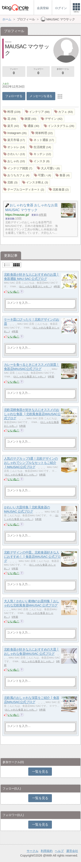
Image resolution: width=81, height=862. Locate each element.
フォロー (13, 71)
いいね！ (13, 291)
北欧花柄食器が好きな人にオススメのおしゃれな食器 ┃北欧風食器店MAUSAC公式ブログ (32, 414)
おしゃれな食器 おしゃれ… (35, 286)
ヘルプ (59, 851)
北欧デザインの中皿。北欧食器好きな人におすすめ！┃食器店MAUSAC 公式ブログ (32, 556)
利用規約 (47, 851)
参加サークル (62, 71)
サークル (32, 851)
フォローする (13, 96)
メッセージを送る (41, 96)
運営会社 (72, 851)
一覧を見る (40, 771)
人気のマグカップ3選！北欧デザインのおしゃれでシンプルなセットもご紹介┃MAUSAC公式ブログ (31, 463)
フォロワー (38, 71)
